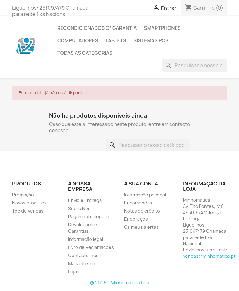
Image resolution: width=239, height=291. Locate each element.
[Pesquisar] (194, 65)
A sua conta (141, 183)
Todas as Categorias (85, 52)
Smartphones (162, 28)
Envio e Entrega (85, 200)
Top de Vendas (28, 211)
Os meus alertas (141, 227)
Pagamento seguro (88, 216)
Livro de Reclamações (91, 247)
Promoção (23, 195)
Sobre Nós (79, 208)
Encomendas (138, 203)
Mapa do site (81, 263)
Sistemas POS (151, 40)
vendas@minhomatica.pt (209, 256)
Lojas (73, 272)
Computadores (77, 40)
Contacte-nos (83, 255)
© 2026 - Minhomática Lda (119, 282)
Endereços (136, 219)
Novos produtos (29, 203)
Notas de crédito (142, 211)
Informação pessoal (145, 195)
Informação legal (85, 239)
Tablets (115, 40)
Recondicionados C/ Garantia (97, 28)
